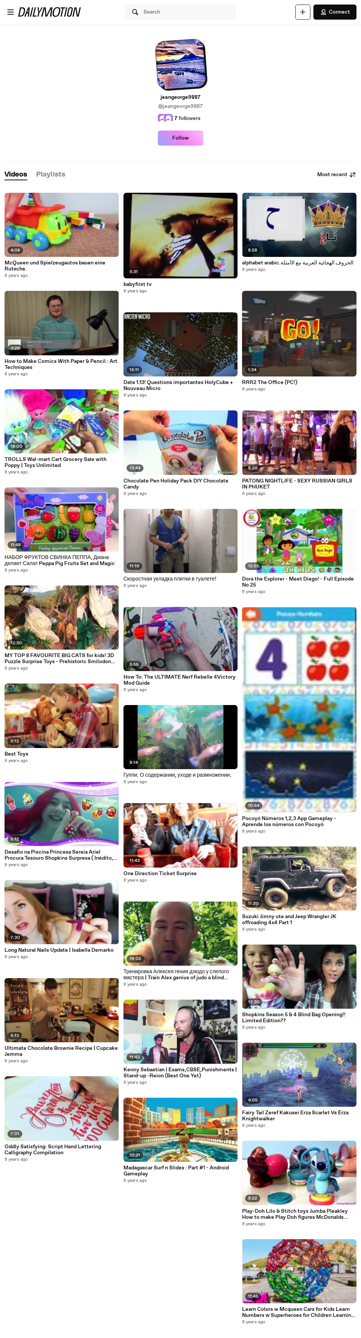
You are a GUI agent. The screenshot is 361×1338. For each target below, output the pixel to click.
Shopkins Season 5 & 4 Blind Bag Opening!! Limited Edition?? (294, 1018)
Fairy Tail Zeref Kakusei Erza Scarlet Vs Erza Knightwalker (295, 1116)
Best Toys (16, 754)
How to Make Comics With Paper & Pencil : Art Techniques (61, 364)
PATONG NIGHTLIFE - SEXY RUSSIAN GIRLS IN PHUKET (297, 484)
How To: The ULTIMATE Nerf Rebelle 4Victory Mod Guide (179, 680)
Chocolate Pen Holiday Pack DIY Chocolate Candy (175, 484)
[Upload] (302, 12)
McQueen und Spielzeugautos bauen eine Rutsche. (55, 266)
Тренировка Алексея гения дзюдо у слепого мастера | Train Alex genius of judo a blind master (176, 975)
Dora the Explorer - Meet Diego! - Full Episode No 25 (298, 582)
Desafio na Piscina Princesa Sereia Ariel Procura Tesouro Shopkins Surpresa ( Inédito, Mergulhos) (59, 855)
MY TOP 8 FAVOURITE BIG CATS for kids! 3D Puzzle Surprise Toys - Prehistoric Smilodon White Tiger (59, 659)
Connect (335, 12)
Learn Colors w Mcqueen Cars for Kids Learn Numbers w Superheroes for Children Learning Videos (298, 1312)
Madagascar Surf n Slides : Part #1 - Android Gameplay (176, 1171)
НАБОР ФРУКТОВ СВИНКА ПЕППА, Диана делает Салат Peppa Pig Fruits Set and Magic (60, 561)
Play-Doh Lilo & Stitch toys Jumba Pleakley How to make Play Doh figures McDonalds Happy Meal (295, 1214)
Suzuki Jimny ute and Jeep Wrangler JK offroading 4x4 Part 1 (289, 920)
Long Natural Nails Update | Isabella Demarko (59, 950)
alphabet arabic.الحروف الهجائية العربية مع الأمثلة (297, 263)
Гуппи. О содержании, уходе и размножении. (177, 775)
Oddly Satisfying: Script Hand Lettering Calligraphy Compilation (53, 1150)
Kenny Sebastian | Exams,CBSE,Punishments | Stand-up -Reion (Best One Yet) (180, 1073)
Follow (180, 138)
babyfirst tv (137, 284)
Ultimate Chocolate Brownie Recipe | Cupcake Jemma (61, 1051)
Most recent (336, 174)
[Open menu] (11, 12)
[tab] (16, 175)
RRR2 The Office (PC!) (269, 382)
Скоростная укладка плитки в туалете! (169, 579)
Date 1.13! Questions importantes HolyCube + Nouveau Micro (178, 385)
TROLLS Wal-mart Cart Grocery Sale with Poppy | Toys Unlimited (55, 462)
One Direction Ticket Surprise (160, 874)
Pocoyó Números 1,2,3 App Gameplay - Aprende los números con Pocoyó (289, 822)
